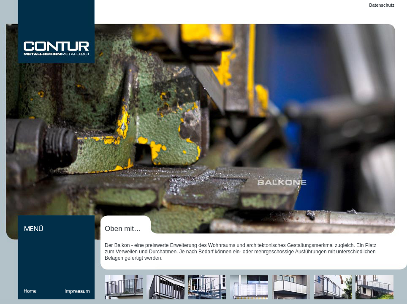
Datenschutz (381, 5)
